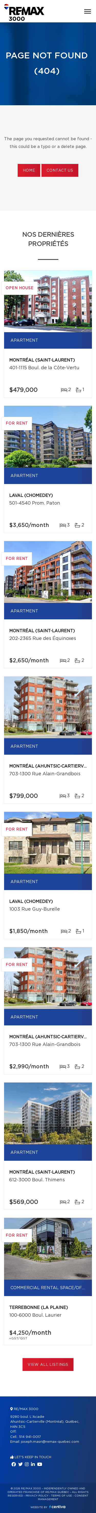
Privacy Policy (37, 1495)
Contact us (60, 170)
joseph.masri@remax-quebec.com (50, 1442)
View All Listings (48, 1365)
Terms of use (61, 1495)
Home (29, 170)
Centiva (57, 1506)
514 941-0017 (30, 1437)
